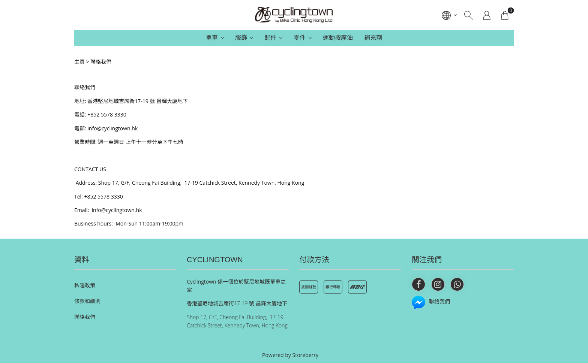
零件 (300, 37)
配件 (270, 37)
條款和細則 (87, 301)
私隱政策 (84, 285)
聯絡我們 (84, 316)
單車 (212, 37)
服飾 (241, 37)
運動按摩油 (338, 37)
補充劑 (373, 37)
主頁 (79, 61)
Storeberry (305, 355)
